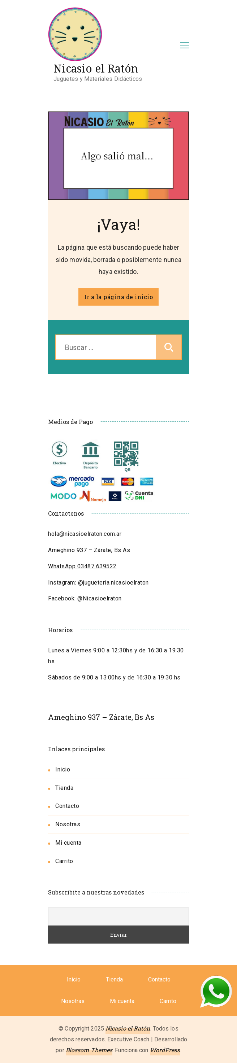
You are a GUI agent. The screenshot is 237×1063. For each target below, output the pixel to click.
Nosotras (67, 824)
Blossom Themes (89, 1050)
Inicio (62, 769)
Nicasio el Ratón (95, 68)
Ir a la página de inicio (118, 297)
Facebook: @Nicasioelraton (85, 598)
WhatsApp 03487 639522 (82, 566)
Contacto (67, 805)
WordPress (165, 1050)
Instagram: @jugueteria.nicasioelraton (98, 582)
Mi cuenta (68, 842)
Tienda (64, 787)
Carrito (64, 861)
